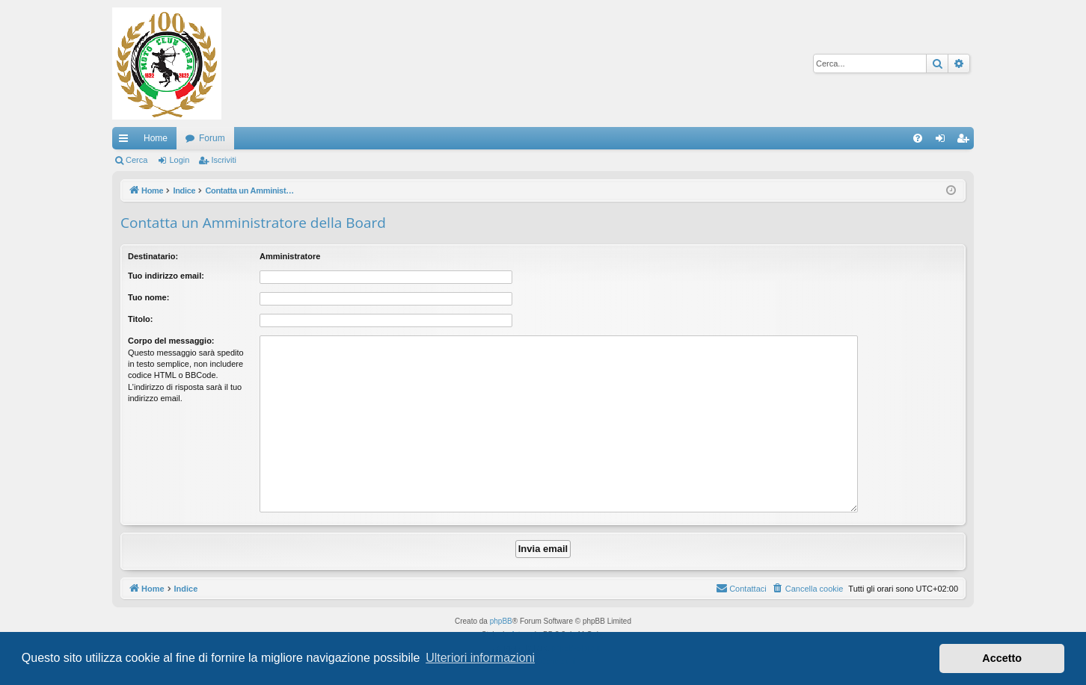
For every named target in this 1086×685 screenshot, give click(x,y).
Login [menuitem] (943, 141)
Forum (212, 138)
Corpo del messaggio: (171, 340)
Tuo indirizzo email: (166, 275)
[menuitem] (917, 138)
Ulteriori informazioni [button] (480, 657)
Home (156, 138)
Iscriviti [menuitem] (966, 141)
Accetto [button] (1002, 658)
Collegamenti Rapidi (126, 141)
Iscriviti (223, 159)
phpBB (501, 621)
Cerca (136, 159)
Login (179, 159)
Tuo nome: (148, 297)
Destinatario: (153, 256)
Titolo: (140, 318)
